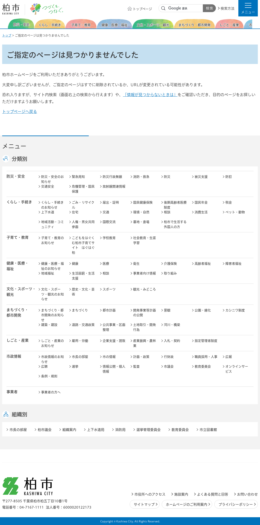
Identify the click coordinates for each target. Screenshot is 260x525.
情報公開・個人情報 (114, 369)
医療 (106, 263)
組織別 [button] (19, 414)
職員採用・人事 (206, 356)
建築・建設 (49, 324)
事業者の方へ (51, 392)
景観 (167, 310)
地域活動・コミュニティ (52, 224)
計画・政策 (141, 356)
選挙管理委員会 (148, 429)
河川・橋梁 (172, 324)
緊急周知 (78, 176)
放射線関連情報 (114, 186)
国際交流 (109, 221)
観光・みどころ (144, 289)
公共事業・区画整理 (114, 327)
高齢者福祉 (203, 263)
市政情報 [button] (13, 356)
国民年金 (201, 202)
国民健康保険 (143, 202)
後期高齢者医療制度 (175, 205)
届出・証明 (111, 202)
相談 (167, 212)
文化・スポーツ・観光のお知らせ (52, 294)
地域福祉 (47, 273)
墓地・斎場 (141, 221)
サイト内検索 (163, 8)
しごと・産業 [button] (17, 340)
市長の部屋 (80, 356)
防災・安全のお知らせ (52, 179)
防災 (167, 176)
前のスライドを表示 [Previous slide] (5, 23)
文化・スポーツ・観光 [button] (21, 291)
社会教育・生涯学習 (144, 240)
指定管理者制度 (206, 340)
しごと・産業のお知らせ (52, 343)
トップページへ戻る (19, 111)
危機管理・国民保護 (83, 189)
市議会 (169, 366)
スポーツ (109, 289)
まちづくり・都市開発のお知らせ (52, 315)
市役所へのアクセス (149, 494)
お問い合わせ (247, 494)
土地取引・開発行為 (144, 327)
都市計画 (109, 310)
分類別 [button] (19, 158)
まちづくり (80, 310)
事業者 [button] (12, 392)
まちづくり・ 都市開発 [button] (17, 312)
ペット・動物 (235, 212)
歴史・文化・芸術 (83, 292)
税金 (228, 202)
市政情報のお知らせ (52, 359)
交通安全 (47, 186)
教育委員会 (203, 366)
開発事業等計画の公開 (144, 313)
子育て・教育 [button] (17, 237)
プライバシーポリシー (235, 504)
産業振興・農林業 (144, 343)
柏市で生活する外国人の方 (175, 224)
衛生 (136, 263)
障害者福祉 (233, 263)
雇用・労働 (80, 340)
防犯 (228, 176)
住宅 (75, 212)
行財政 (169, 356)
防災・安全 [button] (15, 176)
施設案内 (181, 494)
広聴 (44, 366)
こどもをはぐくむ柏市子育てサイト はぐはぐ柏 (83, 245)
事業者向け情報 (144, 273)
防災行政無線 (112, 176)
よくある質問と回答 (212, 494)
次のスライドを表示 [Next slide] (255, 23)
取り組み (170, 273)
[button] (248, 8)
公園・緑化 (203, 310)
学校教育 (109, 237)
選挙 (75, 366)
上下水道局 (95, 429)
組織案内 (69, 429)
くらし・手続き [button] (19, 202)
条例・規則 (49, 376)
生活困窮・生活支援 (83, 276)
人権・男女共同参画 (83, 224)
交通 (106, 212)
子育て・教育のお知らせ (52, 240)
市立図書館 (208, 429)
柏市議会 (45, 429)
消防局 (120, 429)
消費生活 (201, 212)
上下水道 (47, 212)
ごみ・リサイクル (83, 205)
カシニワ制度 (235, 310)
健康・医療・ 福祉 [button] (17, 265)
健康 (75, 263)
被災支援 (201, 176)
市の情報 (109, 356)
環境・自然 (141, 212)
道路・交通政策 (83, 324)
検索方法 (227, 8)
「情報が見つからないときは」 (150, 95)
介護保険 (170, 263)
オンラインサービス (236, 369)
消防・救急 (141, 176)
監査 (136, 366)
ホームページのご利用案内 (186, 504)
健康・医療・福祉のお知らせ (52, 266)
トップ (6, 35)
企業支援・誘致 (114, 340)
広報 (228, 356)
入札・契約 (172, 340)
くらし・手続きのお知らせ (52, 205)
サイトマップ (144, 504)
